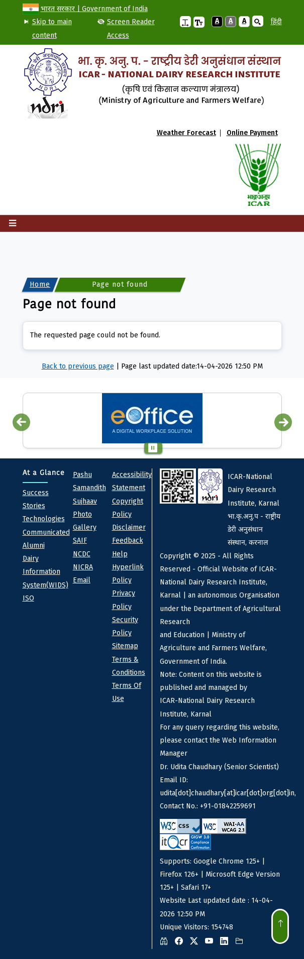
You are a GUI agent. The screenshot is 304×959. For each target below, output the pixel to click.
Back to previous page (78, 366)
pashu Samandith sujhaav (89, 488)
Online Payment (252, 133)
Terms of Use (126, 692)
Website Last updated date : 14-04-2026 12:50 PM (221, 708)
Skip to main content (52, 28)
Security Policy (125, 626)
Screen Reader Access (131, 28)
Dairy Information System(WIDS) (45, 571)
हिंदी (276, 22)
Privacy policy (123, 600)
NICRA (83, 567)
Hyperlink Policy (128, 573)
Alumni (34, 545)
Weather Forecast (186, 133)
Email (81, 580)
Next (283, 422)
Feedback (127, 540)
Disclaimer (129, 527)
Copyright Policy (127, 508)
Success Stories (36, 499)
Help (120, 554)
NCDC (81, 554)
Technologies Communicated (46, 525)
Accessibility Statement (132, 481)
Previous (21, 422)
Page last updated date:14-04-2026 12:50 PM (192, 366)
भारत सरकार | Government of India (94, 9)
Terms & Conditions (128, 666)
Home (40, 284)
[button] (185, 21)
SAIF (80, 540)
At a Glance (44, 472)
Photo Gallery (84, 521)
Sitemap (125, 646)
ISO (28, 598)
